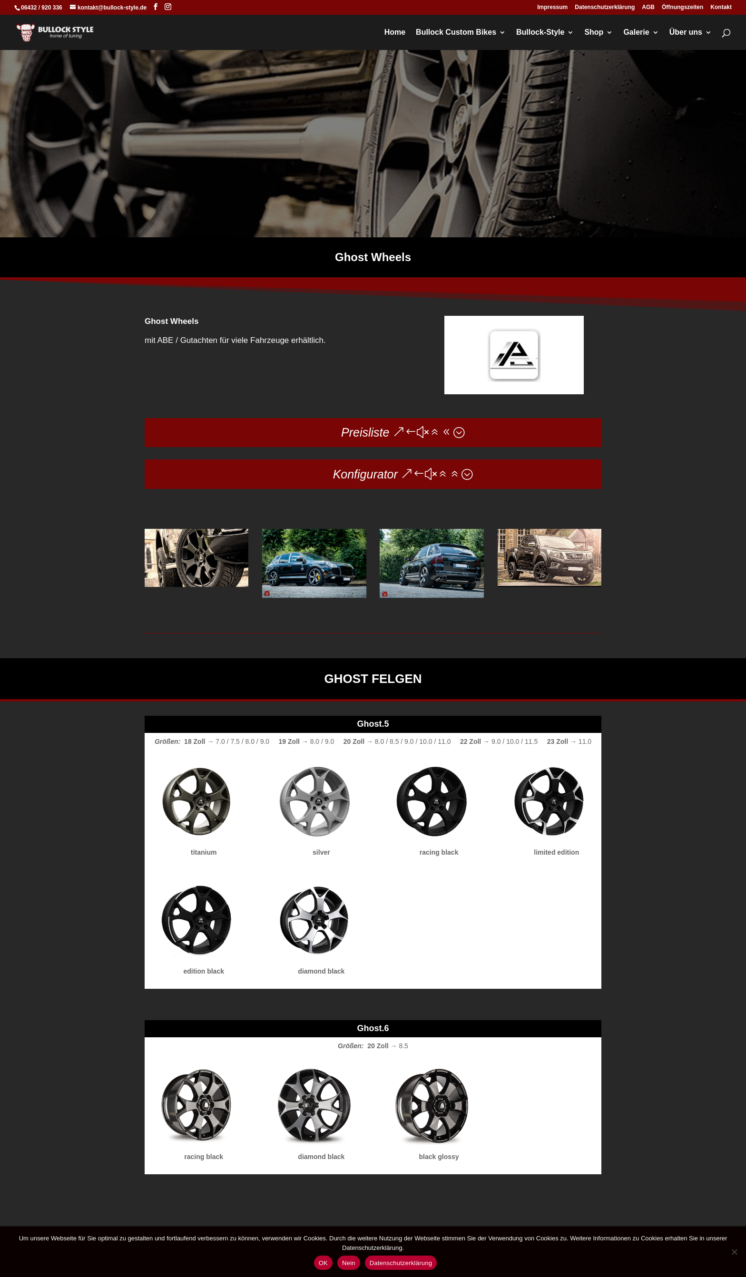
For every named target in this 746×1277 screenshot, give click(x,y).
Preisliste (365, 432)
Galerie (636, 32)
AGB (648, 7)
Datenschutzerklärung (605, 7)
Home (394, 32)
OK (323, 1263)
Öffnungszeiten (682, 7)
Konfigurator (365, 474)
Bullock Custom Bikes (456, 32)
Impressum (552, 7)
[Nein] (734, 1252)
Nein (348, 1263)
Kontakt (721, 7)
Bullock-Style (540, 32)
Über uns (685, 32)
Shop (593, 32)
